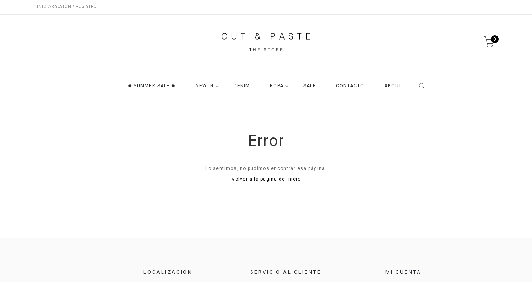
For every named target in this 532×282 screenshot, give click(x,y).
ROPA (276, 86)
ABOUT (393, 86)
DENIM (242, 86)
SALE (309, 86)
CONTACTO (350, 86)
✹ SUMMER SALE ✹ (152, 86)
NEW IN (205, 86)
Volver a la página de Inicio (266, 179)
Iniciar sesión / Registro (67, 6)
